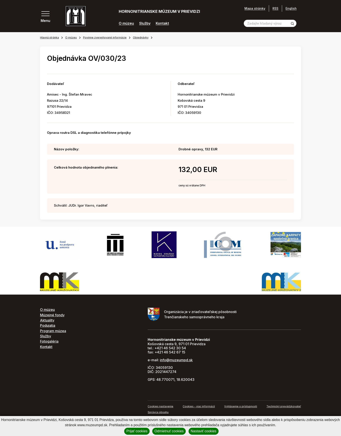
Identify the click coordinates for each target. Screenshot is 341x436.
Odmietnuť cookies (169, 431)
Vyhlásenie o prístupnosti (240, 406)
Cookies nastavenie (160, 406)
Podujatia (47, 325)
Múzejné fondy (52, 315)
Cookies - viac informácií (199, 406)
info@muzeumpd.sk (176, 360)
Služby (144, 23)
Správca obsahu (158, 412)
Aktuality (47, 320)
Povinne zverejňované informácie (105, 37)
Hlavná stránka (49, 37)
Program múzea (53, 331)
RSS (275, 8)
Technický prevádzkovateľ (283, 406)
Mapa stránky (254, 8)
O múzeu (126, 23)
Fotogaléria (49, 341)
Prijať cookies (136, 431)
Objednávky (141, 37)
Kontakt (162, 23)
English (291, 8)
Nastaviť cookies (203, 431)
